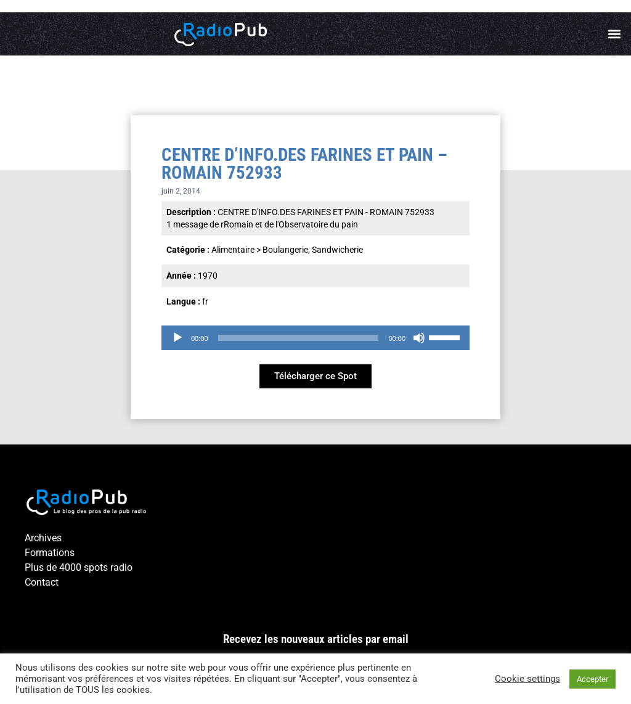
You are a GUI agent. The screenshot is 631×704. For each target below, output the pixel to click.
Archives (43, 538)
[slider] (298, 338)
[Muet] (419, 338)
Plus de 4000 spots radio (78, 567)
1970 (208, 275)
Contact (42, 582)
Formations (50, 553)
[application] (315, 337)
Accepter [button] (592, 679)
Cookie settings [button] (527, 678)
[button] (615, 34)
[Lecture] (177, 338)
